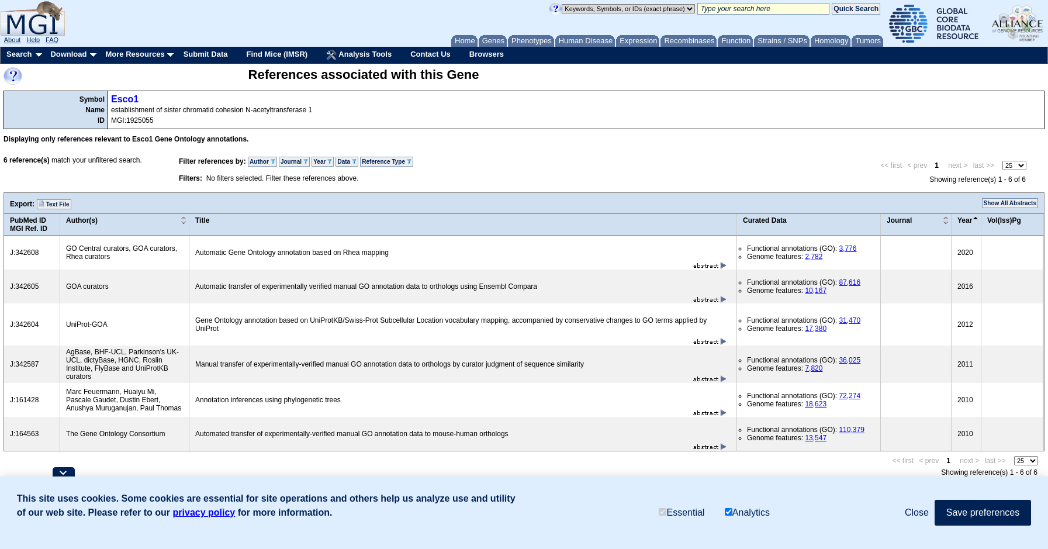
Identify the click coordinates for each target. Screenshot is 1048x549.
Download (68, 54)
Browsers (486, 54)
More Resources (134, 54)
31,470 (849, 320)
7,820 (813, 368)
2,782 (813, 257)
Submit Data (206, 54)
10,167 (815, 290)
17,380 (815, 328)
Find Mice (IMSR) (276, 54)
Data (346, 161)
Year (322, 161)
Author (262, 161)
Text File (54, 204)
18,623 (815, 404)
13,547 (815, 438)
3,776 (847, 248)
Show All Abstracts (1010, 203)
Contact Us (430, 54)
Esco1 (125, 99)
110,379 (851, 430)
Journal (294, 161)
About (12, 39)
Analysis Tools (359, 55)
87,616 (849, 282)
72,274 (849, 396)
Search (19, 54)
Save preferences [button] (982, 512)
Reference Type (386, 161)
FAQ (52, 39)
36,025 (849, 360)
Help (33, 39)
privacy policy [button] (204, 512)
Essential (681, 512)
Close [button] (917, 512)
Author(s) (82, 220)
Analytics (747, 512)
